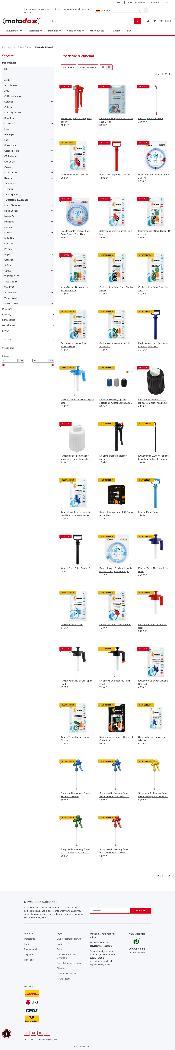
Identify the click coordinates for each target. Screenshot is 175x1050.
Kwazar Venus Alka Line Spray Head (153, 570)
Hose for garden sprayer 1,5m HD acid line (154, 176)
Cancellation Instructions (69, 963)
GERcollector (10, 156)
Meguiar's (9, 216)
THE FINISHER (12, 276)
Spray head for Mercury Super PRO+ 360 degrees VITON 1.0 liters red (114, 851)
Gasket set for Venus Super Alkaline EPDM (74, 345)
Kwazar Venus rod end (72, 624)
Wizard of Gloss (12, 303)
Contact (167, 2)
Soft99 (7, 265)
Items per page (87, 67)
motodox (8, 227)
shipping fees (51, 1039)
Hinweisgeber (63, 979)
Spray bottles (8, 320)
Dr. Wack (8, 123)
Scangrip (8, 260)
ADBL (7, 80)
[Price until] (40, 361)
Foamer (9, 189)
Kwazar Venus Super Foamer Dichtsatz (75, 738)
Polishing (6, 314)
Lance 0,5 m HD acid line (150, 118)
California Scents (12, 96)
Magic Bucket (11, 211)
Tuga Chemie (10, 282)
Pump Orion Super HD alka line (114, 175)
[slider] (3, 365)
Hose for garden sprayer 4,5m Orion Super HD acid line (75, 232)
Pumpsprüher (12, 194)
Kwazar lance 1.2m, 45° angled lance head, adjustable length (153, 457)
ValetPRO (9, 287)
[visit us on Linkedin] (47, 1033)
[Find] (92, 21)
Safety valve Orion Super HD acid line (115, 232)
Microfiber (7, 309)
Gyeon (7, 167)
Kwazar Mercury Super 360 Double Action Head (116, 514)
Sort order (67, 67)
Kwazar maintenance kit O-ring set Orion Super (116, 738)
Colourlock (9, 107)
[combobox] (118, 11)
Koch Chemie (11, 173)
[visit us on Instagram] (33, 1033)
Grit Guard (9, 162)
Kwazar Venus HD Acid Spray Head (152, 626)
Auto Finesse (10, 85)
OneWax (8, 243)
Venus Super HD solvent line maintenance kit (74, 289)
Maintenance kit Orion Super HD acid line (154, 232)
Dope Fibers (10, 118)
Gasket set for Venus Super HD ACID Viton (114, 345)
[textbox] (118, 11)
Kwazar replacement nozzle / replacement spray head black (152, 401)
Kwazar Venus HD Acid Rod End (115, 624)
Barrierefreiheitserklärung (69, 939)
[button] (148, 21)
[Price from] (10, 361)
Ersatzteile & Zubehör (16, 200)
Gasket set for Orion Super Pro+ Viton (154, 289)
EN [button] (118, 2)
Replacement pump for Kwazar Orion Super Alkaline (153, 345)
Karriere (155, 2)
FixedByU (9, 134)
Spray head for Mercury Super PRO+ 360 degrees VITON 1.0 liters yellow (153, 795)
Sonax (7, 271)
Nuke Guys (9, 238)
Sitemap (61, 968)
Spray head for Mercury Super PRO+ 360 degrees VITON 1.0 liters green (75, 851)
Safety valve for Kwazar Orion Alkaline (152, 738)
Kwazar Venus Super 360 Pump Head (114, 682)
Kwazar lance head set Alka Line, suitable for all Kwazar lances (77, 514)
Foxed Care (10, 145)
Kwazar (8, 178)
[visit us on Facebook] (27, 1033)
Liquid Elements (12, 205)
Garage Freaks (11, 151)
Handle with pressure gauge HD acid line (76, 120)
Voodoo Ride (10, 292)
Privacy (60, 949)
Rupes (7, 254)
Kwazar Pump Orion (148, 512)
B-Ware (6, 331)
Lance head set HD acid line (74, 175)
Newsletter (29, 960)
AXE (6, 91)
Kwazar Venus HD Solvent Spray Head (77, 682)
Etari (6, 129)
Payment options (32, 949)
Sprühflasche (11, 183)
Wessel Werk (10, 298)
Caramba (8, 102)
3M (5, 74)
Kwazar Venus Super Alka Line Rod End (153, 682)
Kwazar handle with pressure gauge (113, 457)
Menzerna (9, 222)
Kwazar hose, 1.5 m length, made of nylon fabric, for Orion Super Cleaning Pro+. (115, 570)
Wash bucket (8, 325)
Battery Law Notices (66, 973)
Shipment (28, 954)
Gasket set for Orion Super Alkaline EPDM (116, 289)
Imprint (60, 944)
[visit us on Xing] (40, 1033)
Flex (6, 140)
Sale (129, 31)
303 (6, 69)
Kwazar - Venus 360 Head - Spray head (77, 401)
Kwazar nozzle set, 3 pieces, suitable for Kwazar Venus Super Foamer (115, 401)
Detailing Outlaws (12, 113)
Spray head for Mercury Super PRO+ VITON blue (75, 795)
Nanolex (8, 232)
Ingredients (29, 939)
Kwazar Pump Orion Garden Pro (76, 568)
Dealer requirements (137, 2)
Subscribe (140, 910)
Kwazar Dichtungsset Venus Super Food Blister (116, 120)
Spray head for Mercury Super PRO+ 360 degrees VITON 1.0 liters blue (114, 795)
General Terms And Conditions (66, 956)
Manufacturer (9, 63)
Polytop (8, 249)
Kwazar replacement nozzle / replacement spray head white (75, 457)
